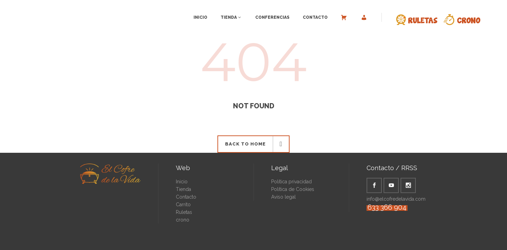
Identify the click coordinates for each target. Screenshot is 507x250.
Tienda (183, 189)
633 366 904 (387, 207)
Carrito (183, 204)
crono (182, 220)
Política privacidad (291, 181)
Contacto (186, 197)
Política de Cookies (292, 189)
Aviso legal (283, 197)
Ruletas (184, 212)
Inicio (182, 181)
